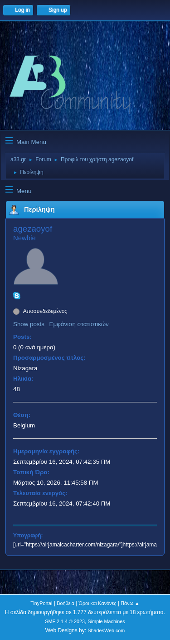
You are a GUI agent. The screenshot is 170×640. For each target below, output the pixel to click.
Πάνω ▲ (130, 603)
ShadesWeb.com (106, 630)
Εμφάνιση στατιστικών (79, 324)
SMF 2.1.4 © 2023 (65, 621)
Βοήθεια (65, 603)
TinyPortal (41, 603)
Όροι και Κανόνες (98, 603)
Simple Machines (106, 621)
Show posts (28, 324)
